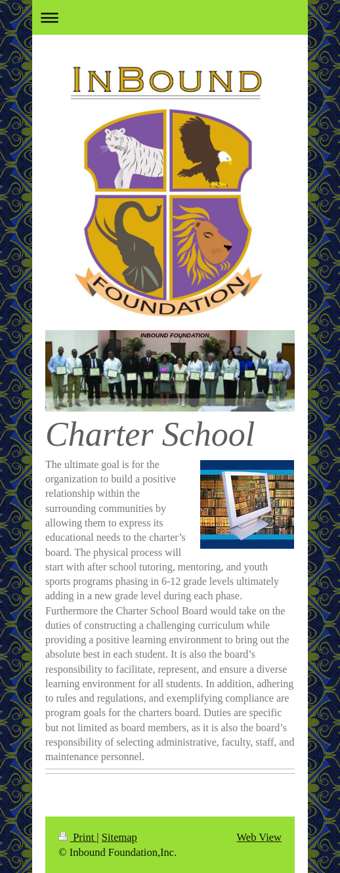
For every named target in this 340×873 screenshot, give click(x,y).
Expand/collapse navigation (170, 17)
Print (77, 837)
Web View (259, 837)
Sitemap (119, 837)
